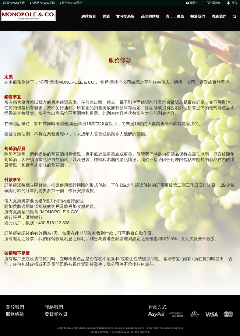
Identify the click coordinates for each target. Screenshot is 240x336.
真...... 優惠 (175, 16)
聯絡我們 (219, 16)
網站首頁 (88, 16)
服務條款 (15, 314)
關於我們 (197, 16)
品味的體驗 (150, 16)
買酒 (106, 16)
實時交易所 (125, 16)
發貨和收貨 (56, 314)
